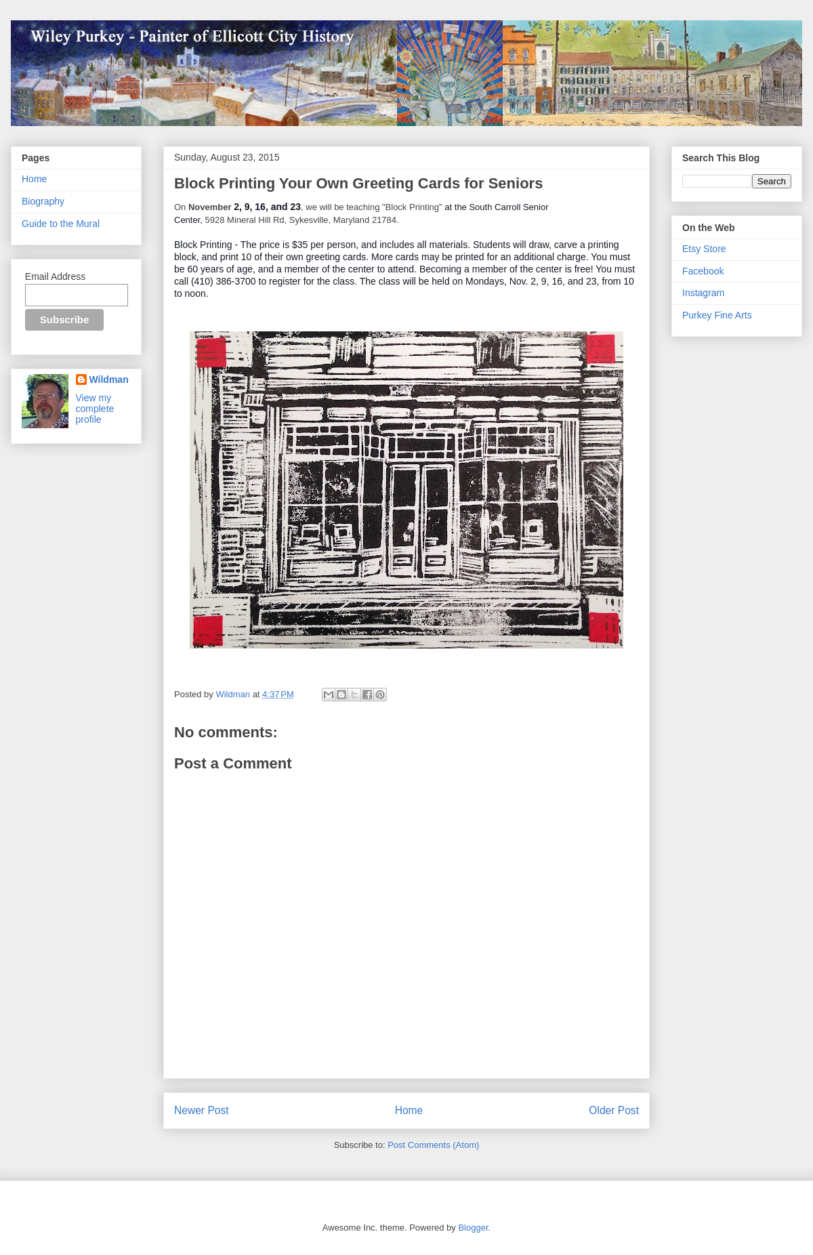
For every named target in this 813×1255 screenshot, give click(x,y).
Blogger (473, 1227)
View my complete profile (95, 408)
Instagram (703, 292)
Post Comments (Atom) (433, 1145)
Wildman (109, 379)
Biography (43, 201)
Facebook (703, 271)
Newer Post (201, 1110)
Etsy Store (704, 248)
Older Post (614, 1110)
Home (409, 1110)
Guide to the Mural (61, 223)
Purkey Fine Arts (717, 315)
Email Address (55, 276)
